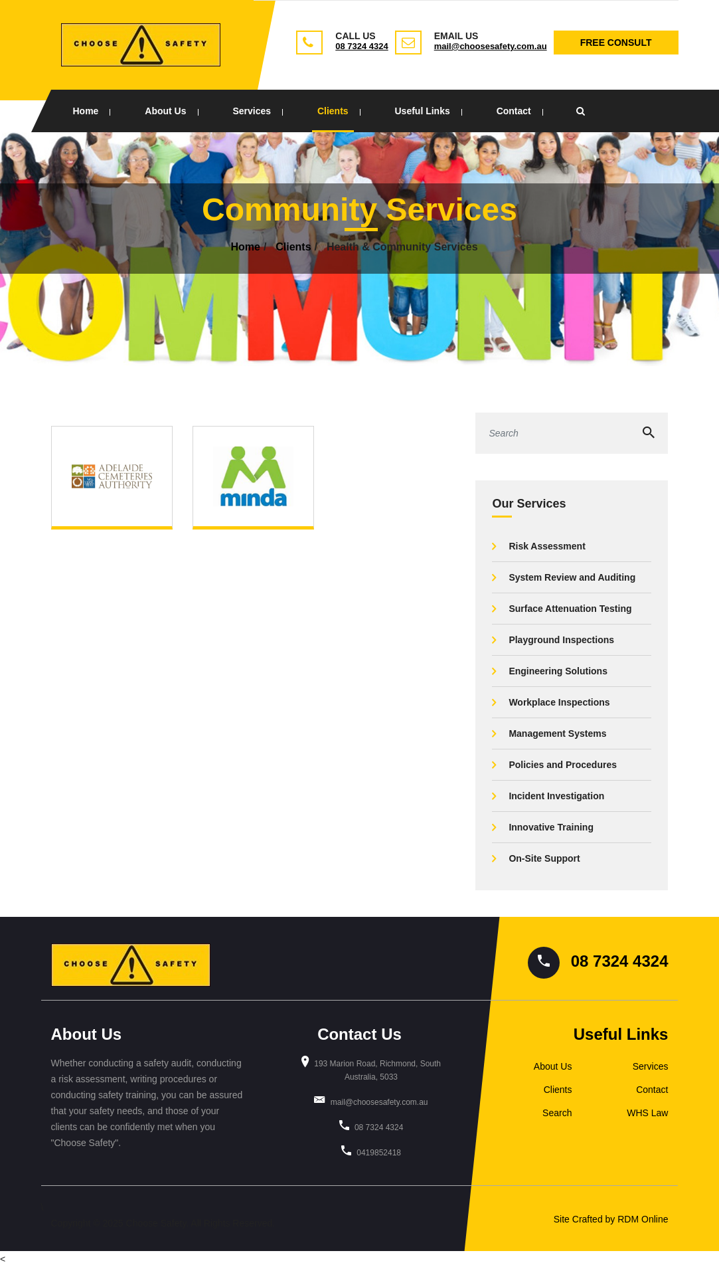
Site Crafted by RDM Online (611, 1219)
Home (86, 111)
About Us (165, 111)
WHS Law (647, 1113)
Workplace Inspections (559, 702)
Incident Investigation (556, 796)
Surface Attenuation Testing (570, 608)
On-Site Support (544, 858)
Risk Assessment (547, 546)
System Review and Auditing (572, 577)
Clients (333, 111)
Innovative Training (551, 827)
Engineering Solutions (558, 671)
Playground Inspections (561, 639)
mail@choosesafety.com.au (490, 46)
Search (557, 1113)
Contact (514, 111)
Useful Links (421, 111)
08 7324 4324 (361, 46)
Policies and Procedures (563, 764)
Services (251, 111)
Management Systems (557, 733)
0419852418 (379, 1152)
